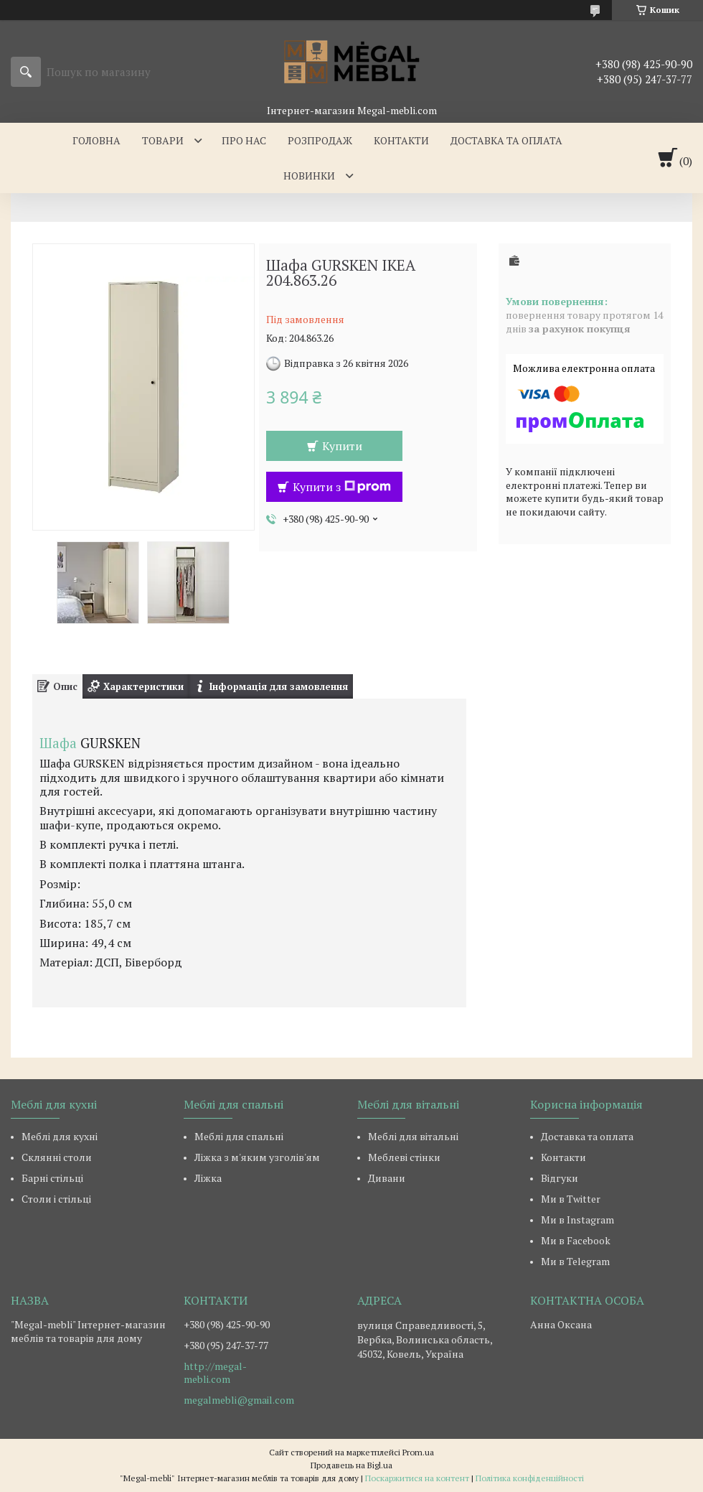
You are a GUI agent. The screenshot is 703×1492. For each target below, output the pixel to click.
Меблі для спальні (238, 1136)
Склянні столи (57, 1157)
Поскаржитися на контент (417, 1478)
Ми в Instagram (577, 1219)
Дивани (386, 1178)
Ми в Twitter (570, 1199)
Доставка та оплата (506, 140)
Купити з (342, 487)
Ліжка (208, 1178)
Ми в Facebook (575, 1240)
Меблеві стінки (404, 1157)
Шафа (58, 743)
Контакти (401, 140)
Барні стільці (52, 1178)
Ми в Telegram (575, 1261)
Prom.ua (418, 1452)
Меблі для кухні (60, 1136)
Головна (96, 140)
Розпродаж (320, 140)
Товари (163, 140)
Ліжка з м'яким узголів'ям (257, 1157)
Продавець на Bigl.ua (351, 1465)
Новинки (309, 175)
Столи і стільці (56, 1199)
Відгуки (559, 1178)
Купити (342, 446)
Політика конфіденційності (530, 1478)
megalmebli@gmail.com (239, 1400)
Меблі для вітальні (413, 1136)
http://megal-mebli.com (215, 1373)
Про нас (244, 140)
